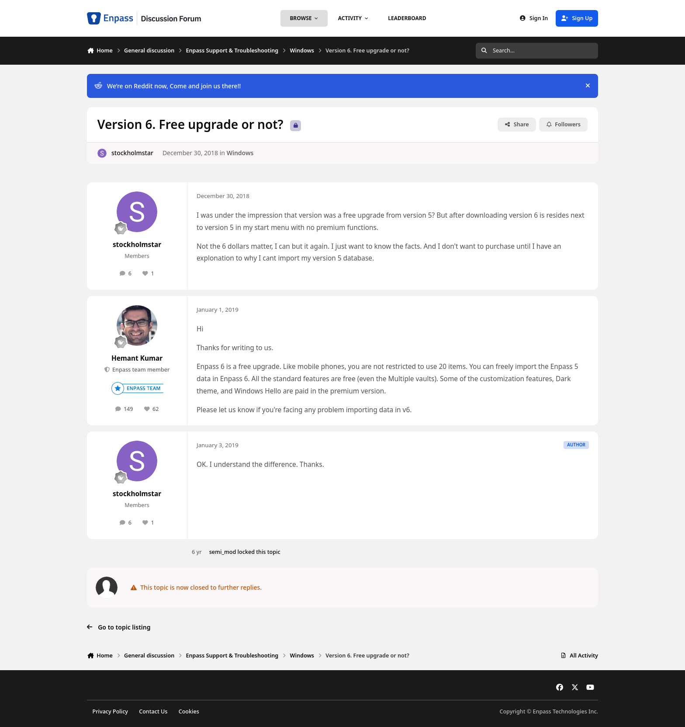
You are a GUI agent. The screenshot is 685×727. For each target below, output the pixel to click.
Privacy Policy (110, 711)
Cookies (189, 711)
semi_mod (222, 552)
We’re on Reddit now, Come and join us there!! (167, 86)
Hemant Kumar (137, 358)
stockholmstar (132, 153)
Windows (240, 153)
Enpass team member (140, 369)
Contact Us (153, 711)
